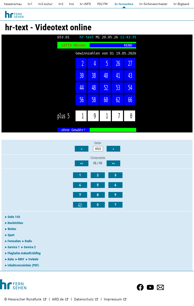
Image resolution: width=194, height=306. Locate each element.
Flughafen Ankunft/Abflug (24, 253)
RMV (21, 259)
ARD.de (60, 299)
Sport (11, 235)
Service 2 (30, 247)
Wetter (12, 229)
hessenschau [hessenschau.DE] (13, 4)
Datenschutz (86, 299)
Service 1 (14, 247)
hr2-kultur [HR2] (45, 4)
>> (113, 163)
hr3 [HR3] (61, 4)
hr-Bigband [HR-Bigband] (181, 4)
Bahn (11, 259)
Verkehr (33, 259)
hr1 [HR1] (30, 4)
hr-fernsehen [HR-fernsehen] (124, 4)
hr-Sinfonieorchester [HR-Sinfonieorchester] (153, 4)
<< (81, 163)
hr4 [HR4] (71, 4)
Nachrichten (15, 223)
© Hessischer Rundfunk (25, 299)
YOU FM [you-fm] (102, 4)
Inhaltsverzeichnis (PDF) (23, 265)
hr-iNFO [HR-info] (85, 4)
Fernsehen (14, 241)
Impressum (115, 299)
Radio (28, 241)
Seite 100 (14, 217)
